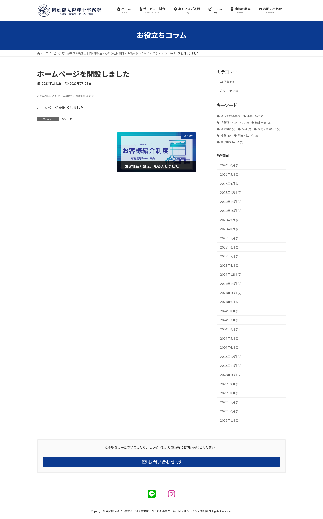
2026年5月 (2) (230, 174)
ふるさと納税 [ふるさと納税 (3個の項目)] (231, 116)
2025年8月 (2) (230, 229)
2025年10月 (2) (230, 211)
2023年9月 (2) (230, 384)
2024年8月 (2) (230, 311)
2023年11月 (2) (230, 366)
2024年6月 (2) (230, 329)
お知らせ (67, 119)
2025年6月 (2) (230, 247)
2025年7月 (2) (230, 238)
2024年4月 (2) (230, 347)
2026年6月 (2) (230, 165)
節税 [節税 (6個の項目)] (246, 129)
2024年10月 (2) (230, 293)
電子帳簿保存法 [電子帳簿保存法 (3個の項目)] (232, 142)
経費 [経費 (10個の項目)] (226, 135)
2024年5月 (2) (230, 338)
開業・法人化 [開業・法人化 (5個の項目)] (248, 135)
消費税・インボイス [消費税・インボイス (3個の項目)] (235, 122)
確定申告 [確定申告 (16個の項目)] (263, 122)
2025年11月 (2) (230, 202)
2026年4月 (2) (230, 183)
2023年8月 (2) (230, 393)
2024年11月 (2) (230, 284)
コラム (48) (228, 82)
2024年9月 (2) (230, 302)
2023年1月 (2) (230, 420)
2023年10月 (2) (230, 375)
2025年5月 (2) (230, 256)
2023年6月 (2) (230, 411)
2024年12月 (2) (230, 275)
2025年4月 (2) (230, 265)
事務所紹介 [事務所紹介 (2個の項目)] (255, 116)
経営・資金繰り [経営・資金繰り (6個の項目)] (269, 129)
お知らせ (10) (229, 91)
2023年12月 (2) (230, 356)
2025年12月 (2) (230, 192)
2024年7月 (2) (230, 320)
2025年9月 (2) (230, 220)
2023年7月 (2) (230, 402)
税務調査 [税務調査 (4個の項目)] (228, 129)
